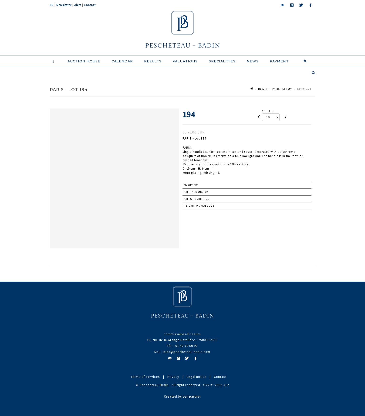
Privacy (173, 377)
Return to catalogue (199, 205)
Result (262, 88)
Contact (90, 5)
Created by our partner (182, 396)
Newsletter (63, 5)
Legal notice (196, 377)
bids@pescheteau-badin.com (186, 352)
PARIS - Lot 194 (282, 88)
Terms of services (145, 377)
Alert (77, 5)
